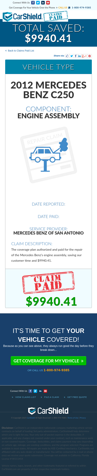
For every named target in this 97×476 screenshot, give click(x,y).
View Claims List (24, 397)
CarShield (31, 418)
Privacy (83, 418)
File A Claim (50, 397)
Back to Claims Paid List (19, 50)
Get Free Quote (75, 397)
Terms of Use (72, 418)
